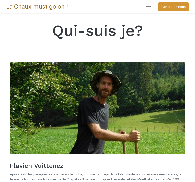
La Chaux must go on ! (37, 6)
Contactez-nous (173, 7)
